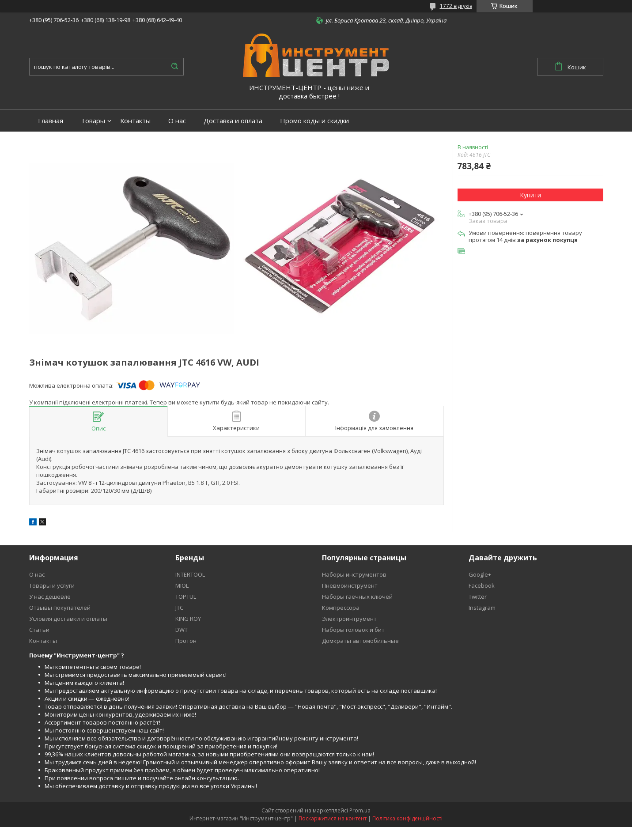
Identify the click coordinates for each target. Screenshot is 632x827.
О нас (177, 120)
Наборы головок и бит (353, 630)
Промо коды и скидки (314, 120)
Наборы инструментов (354, 574)
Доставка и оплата (233, 120)
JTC (179, 608)
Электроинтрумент (349, 619)
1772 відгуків (456, 6)
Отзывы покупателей (60, 608)
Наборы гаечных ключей (357, 596)
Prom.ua (360, 810)
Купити (530, 195)
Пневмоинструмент (350, 585)
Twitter (478, 596)
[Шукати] (175, 67)
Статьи (39, 630)
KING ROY (188, 619)
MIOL (182, 585)
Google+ (480, 574)
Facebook (482, 585)
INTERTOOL (190, 574)
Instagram (482, 608)
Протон (186, 641)
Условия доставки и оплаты (68, 619)
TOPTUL (185, 596)
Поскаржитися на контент (333, 818)
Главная (50, 120)
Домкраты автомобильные (360, 641)
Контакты (135, 120)
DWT (181, 630)
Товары (93, 120)
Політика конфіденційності (407, 818)
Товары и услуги (52, 585)
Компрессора (341, 608)
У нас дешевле (50, 596)
